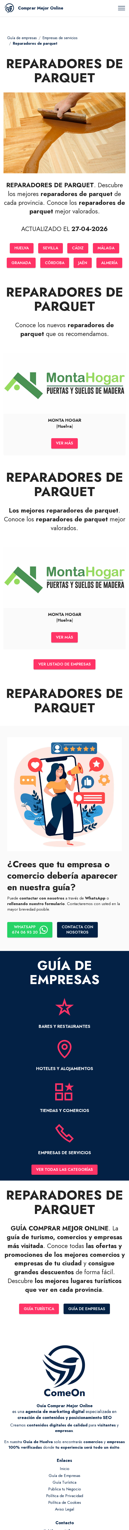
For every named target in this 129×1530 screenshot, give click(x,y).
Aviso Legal (64, 1511)
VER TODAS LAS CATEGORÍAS (64, 1171)
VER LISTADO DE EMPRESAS (64, 665)
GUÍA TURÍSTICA (38, 1311)
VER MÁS (64, 444)
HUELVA (21, 248)
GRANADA (21, 263)
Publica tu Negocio (64, 1491)
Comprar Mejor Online (40, 8)
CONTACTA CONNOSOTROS (77, 931)
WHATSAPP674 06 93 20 (30, 931)
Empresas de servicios (60, 38)
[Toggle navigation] (121, 8)
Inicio (64, 1471)
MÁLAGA (106, 248)
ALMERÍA (109, 263)
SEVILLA (50, 248)
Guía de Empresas (64, 1478)
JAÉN (82, 263)
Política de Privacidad (64, 1498)
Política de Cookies (64, 1505)
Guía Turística (64, 1484)
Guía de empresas (22, 38)
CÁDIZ (78, 248)
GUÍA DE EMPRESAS (87, 1311)
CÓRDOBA (54, 263)
